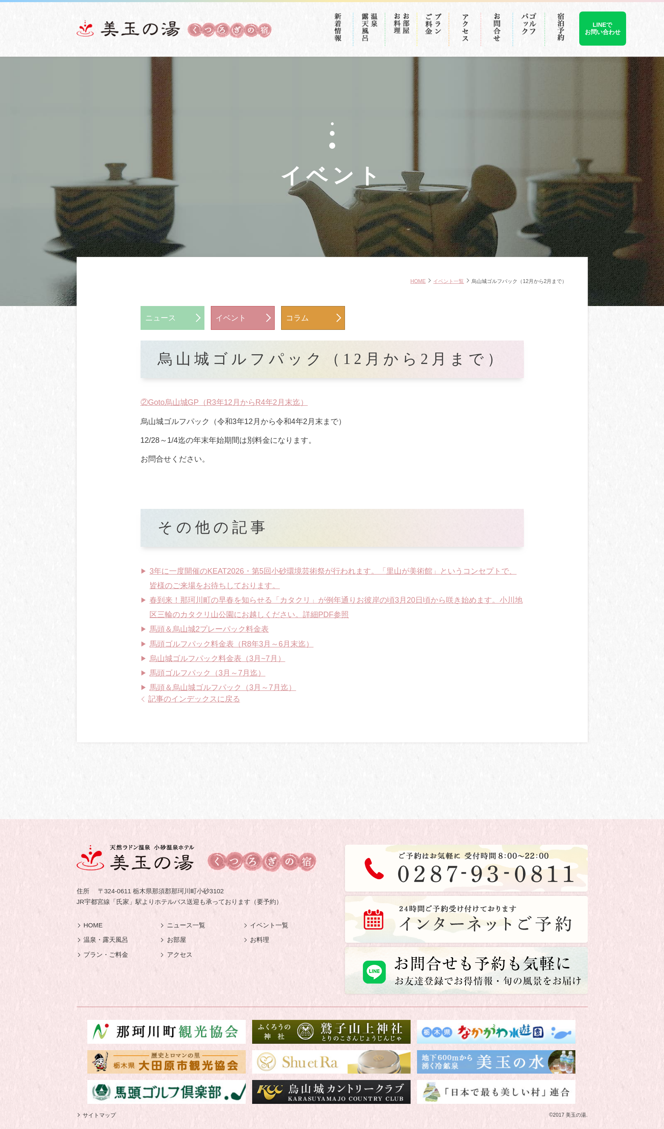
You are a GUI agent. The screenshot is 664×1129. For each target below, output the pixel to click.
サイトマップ (99, 1115)
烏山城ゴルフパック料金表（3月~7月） (217, 658)
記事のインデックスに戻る (194, 699)
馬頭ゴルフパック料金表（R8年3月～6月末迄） (231, 644)
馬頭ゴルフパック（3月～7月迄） (207, 673)
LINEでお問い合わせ (603, 28)
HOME (417, 281)
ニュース (160, 318)
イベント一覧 (448, 281)
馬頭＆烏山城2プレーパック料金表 (209, 629)
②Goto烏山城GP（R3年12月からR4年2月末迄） (224, 402)
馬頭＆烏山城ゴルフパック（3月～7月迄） (222, 687)
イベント (231, 318)
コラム (297, 318)
